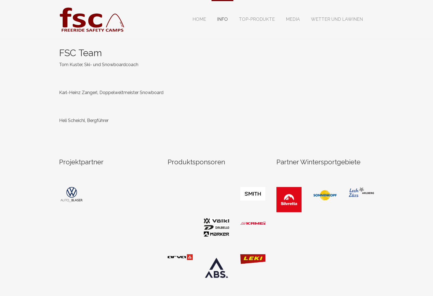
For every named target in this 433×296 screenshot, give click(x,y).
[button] (222, 19)
